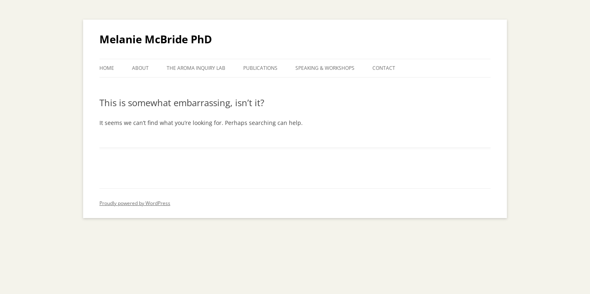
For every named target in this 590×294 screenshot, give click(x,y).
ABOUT (140, 68)
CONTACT (383, 68)
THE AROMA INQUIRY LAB (196, 68)
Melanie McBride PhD (155, 39)
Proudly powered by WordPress (134, 203)
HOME (106, 68)
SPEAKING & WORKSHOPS (324, 68)
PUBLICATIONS (260, 68)
